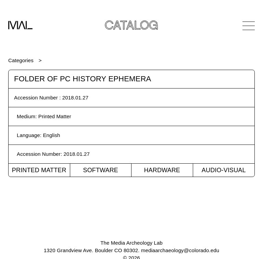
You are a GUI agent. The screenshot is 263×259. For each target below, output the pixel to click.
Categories (21, 60)
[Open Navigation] (248, 26)
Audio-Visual (224, 170)
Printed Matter (39, 170)
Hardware (162, 170)
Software (100, 170)
